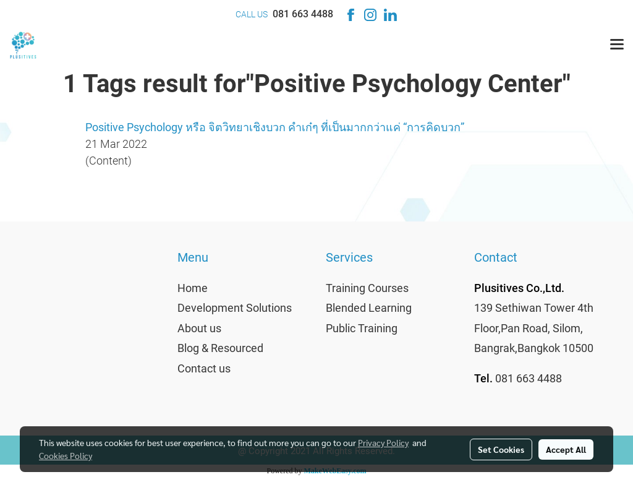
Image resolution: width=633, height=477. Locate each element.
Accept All (566, 449)
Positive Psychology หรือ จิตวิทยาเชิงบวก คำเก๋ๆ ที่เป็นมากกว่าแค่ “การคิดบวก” (274, 127)
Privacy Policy (383, 442)
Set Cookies (501, 449)
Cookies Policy (65, 455)
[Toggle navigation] (617, 45)
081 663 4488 (303, 14)
